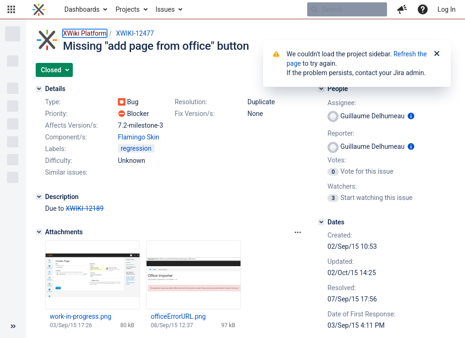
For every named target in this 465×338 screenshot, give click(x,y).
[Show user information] (411, 116)
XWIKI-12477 (135, 33)
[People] (321, 88)
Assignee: (341, 103)
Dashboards (82, 9)
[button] (11, 9)
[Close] (437, 54)
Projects (128, 9)
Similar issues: (66, 172)
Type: (53, 102)
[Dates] (321, 222)
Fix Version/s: (195, 113)
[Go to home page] (38, 9)
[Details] (39, 88)
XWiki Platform (85, 33)
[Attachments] (39, 232)
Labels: (55, 149)
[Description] (39, 196)
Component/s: (66, 137)
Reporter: (340, 133)
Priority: (56, 113)
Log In (447, 9)
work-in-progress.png (80, 316)
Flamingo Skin (138, 137)
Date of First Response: (361, 314)
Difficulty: (58, 160)
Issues (165, 9)
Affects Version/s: (71, 125)
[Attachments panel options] (298, 232)
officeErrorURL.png (178, 316)
